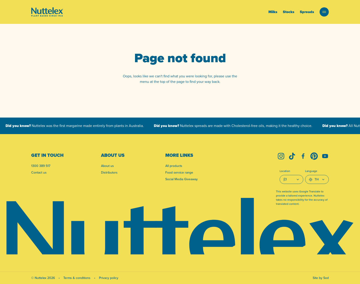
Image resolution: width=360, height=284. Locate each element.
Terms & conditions (76, 278)
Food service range (179, 172)
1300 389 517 (40, 165)
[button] (324, 12)
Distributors (109, 172)
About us (107, 165)
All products (173, 165)
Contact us (39, 172)
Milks (272, 11)
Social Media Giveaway (181, 179)
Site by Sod (321, 278)
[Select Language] (317, 179)
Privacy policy (108, 278)
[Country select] (291, 179)
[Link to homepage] (47, 12)
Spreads (307, 11)
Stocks (288, 11)
